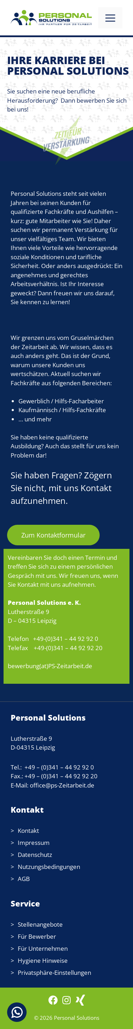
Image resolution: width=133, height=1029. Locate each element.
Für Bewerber (37, 936)
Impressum (34, 842)
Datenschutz (35, 855)
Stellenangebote (40, 924)
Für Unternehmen (43, 948)
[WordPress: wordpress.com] (80, 1003)
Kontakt (28, 830)
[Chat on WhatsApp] (17, 1012)
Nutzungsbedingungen (49, 867)
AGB (24, 879)
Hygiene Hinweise (43, 960)
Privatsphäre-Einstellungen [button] (54, 972)
